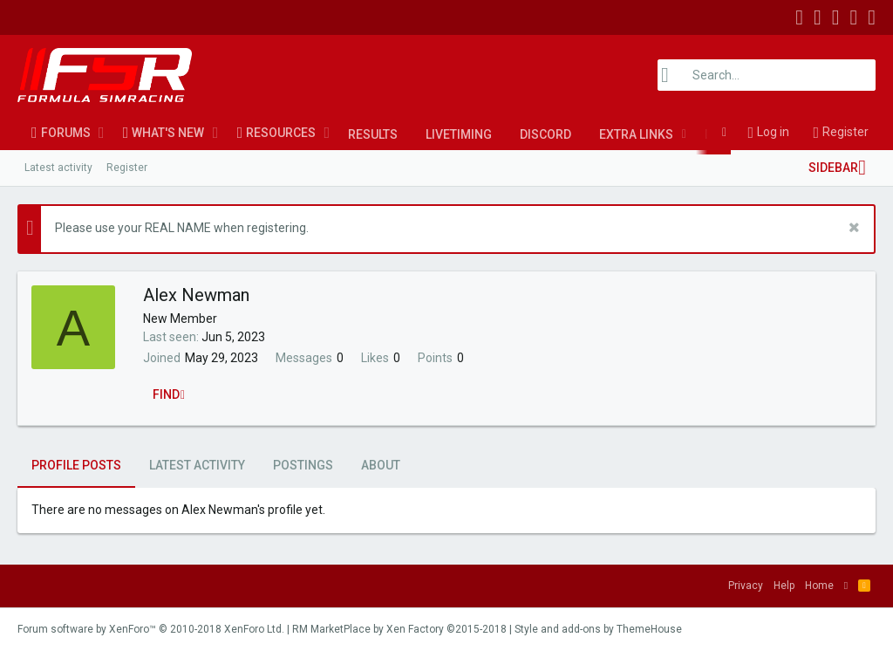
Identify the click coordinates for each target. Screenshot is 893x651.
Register (126, 167)
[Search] (767, 75)
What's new (168, 133)
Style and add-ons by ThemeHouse (598, 629)
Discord (545, 134)
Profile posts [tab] (76, 465)
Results (373, 134)
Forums (66, 133)
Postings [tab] (303, 465)
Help (784, 585)
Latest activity (58, 167)
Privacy (745, 585)
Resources (281, 133)
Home (819, 585)
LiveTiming (459, 134)
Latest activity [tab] (197, 465)
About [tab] (380, 465)
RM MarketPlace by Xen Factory (399, 629)
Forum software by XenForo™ (150, 629)
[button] (101, 132)
